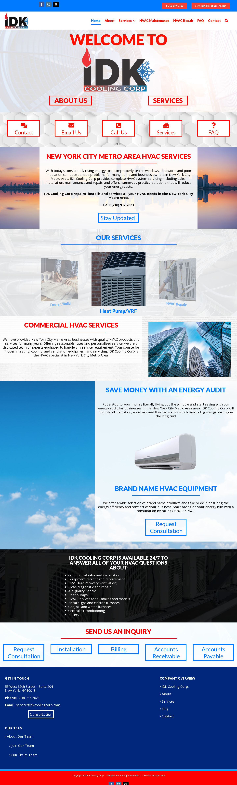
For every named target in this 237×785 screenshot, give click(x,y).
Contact (168, 716)
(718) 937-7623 (122, 205)
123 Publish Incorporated (152, 775)
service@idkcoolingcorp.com (38, 705)
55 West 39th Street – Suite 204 (29, 686)
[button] (117, 144)
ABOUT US (70, 100)
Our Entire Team (24, 755)
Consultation (41, 714)
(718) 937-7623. (183, 511)
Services (168, 701)
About (166, 694)
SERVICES (168, 100)
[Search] (226, 21)
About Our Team (20, 736)
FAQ (165, 709)
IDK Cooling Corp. (175, 687)
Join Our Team (22, 745)
